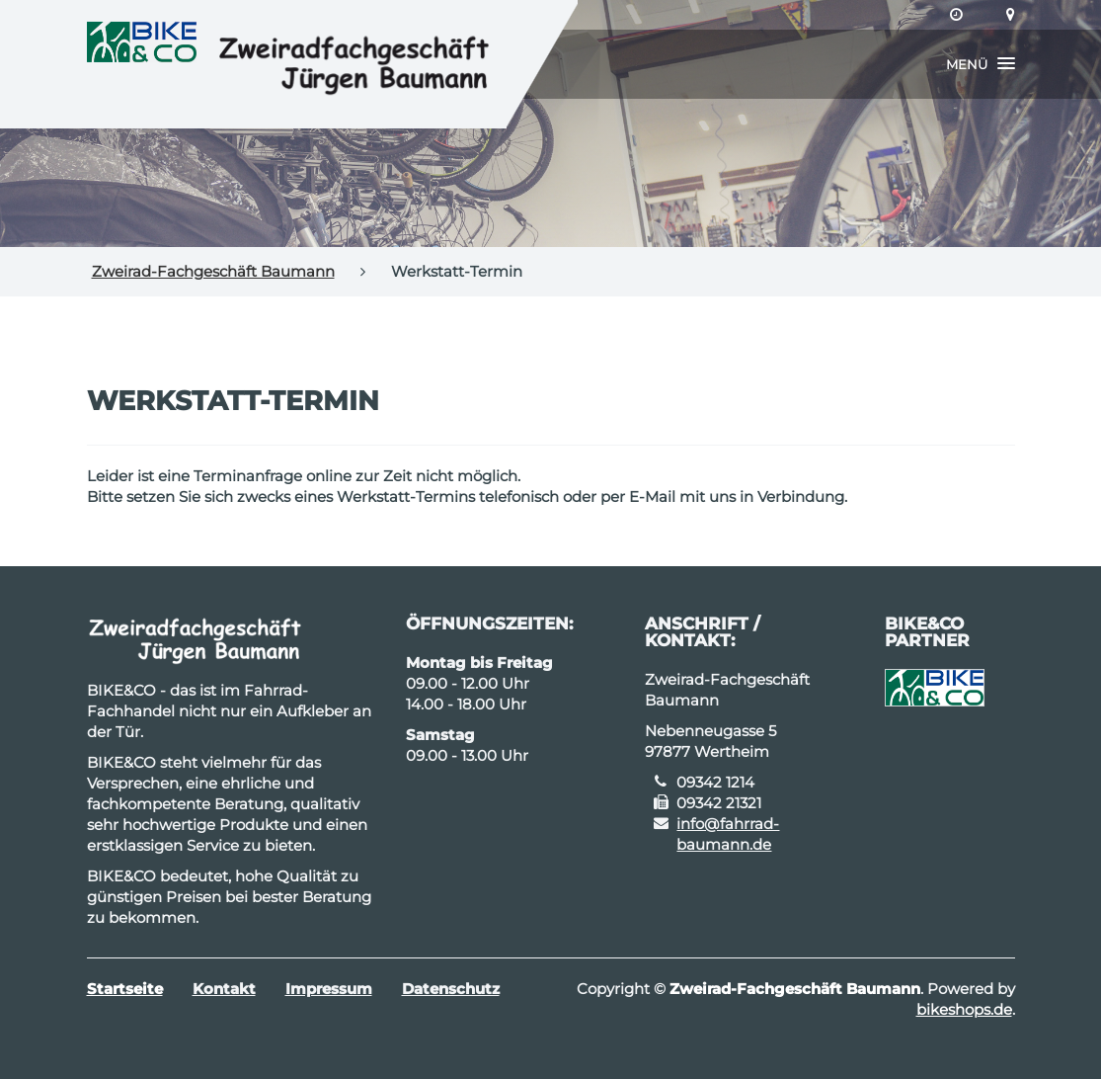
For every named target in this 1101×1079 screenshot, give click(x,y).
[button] (980, 64)
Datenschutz (451, 988)
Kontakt (224, 988)
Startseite (125, 988)
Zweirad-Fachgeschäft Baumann (213, 271)
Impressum (328, 988)
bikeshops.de (964, 1009)
